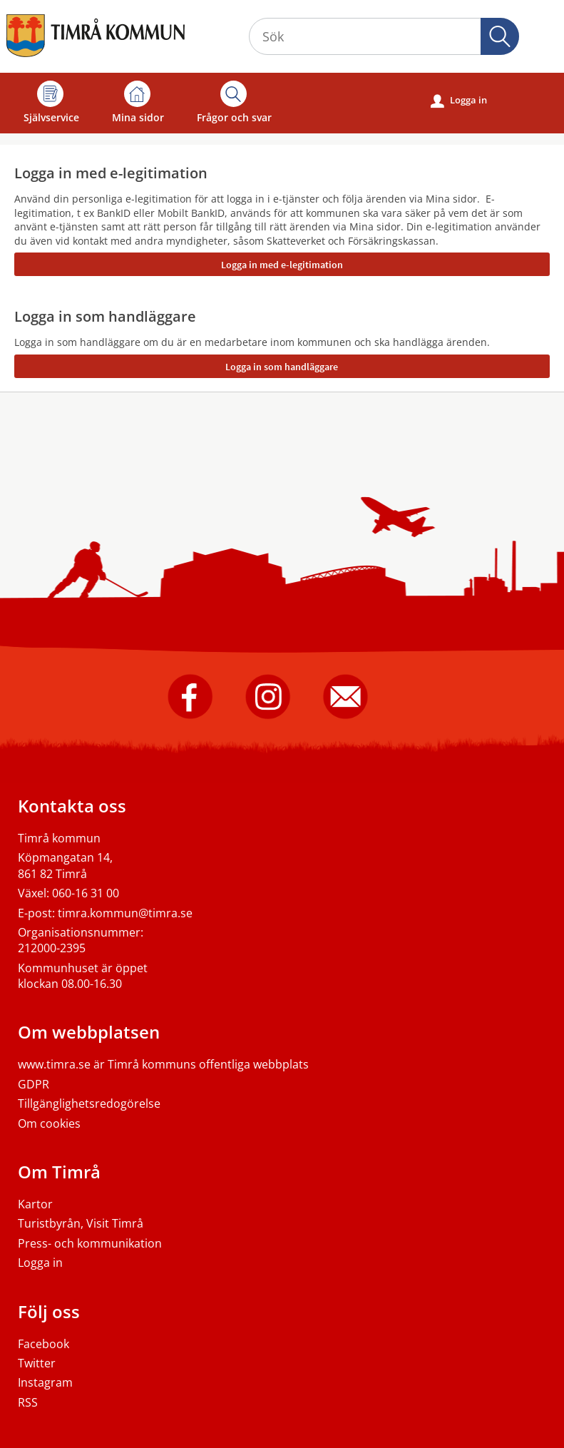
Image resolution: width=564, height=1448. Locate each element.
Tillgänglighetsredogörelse (89, 1103)
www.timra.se (54, 1064)
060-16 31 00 (85, 893)
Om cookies (49, 1123)
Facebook (43, 1344)
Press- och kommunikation (90, 1243)
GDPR (33, 1084)
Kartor (35, 1204)
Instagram (45, 1382)
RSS (28, 1402)
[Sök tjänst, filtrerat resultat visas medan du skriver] (384, 36)
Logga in (459, 100)
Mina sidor (138, 102)
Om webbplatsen (89, 1032)
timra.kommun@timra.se (125, 913)
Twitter (37, 1363)
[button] (500, 36)
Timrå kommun (59, 838)
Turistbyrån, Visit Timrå (80, 1223)
